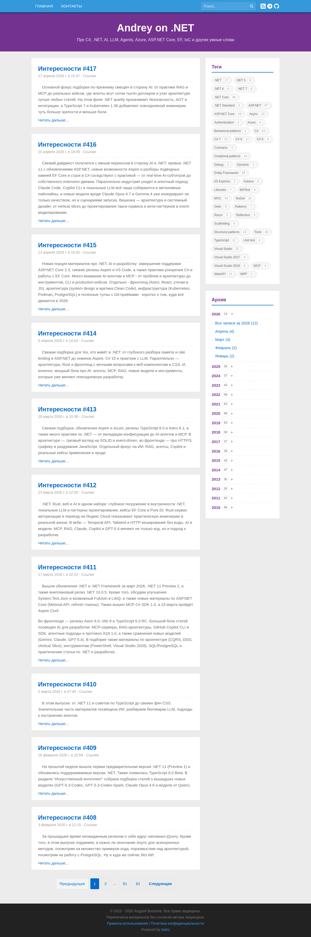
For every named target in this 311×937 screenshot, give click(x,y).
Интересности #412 (67, 485)
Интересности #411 (67, 567)
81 (125, 883)
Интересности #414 (67, 333)
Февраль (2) (226, 348)
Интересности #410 (67, 684)
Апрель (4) (224, 331)
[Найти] (251, 6)
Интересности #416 (67, 144)
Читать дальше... (53, 120)
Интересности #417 (67, 68)
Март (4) (222, 339)
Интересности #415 (67, 245)
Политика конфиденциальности (177, 923)
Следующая (160, 883)
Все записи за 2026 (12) (236, 323)
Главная (44, 6)
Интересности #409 (67, 747)
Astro (165, 929)
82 (138, 883)
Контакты (71, 6)
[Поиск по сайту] (224, 6)
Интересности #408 (67, 817)
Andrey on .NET (155, 27)
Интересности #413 (67, 409)
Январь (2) (224, 356)
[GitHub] (276, 6)
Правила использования (127, 923)
